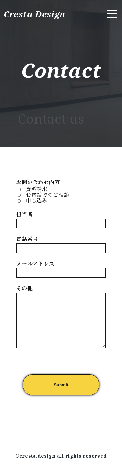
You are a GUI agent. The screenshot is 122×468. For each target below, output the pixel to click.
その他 (24, 288)
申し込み (36, 200)
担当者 (24, 214)
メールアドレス (35, 263)
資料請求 (36, 189)
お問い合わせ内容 (38, 182)
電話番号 (27, 239)
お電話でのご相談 (47, 194)
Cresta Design (36, 14)
